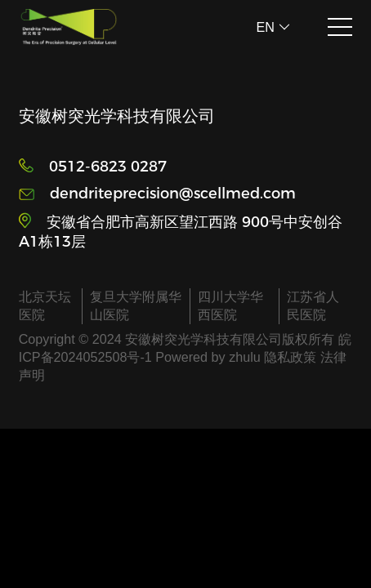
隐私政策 (290, 357)
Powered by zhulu (209, 357)
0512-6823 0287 (108, 167)
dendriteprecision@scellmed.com (173, 194)
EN (273, 27)
